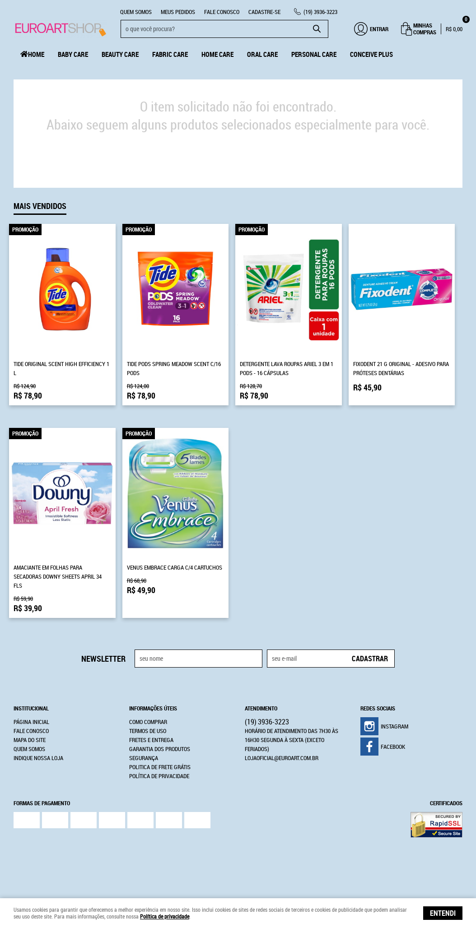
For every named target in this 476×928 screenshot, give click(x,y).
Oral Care (262, 54)
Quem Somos (136, 12)
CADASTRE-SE (264, 12)
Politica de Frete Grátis (160, 767)
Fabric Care (170, 54)
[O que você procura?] (317, 29)
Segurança (143, 758)
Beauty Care (120, 54)
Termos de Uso (147, 731)
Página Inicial (31, 722)
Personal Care (313, 54)
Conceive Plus (371, 54)
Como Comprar (148, 722)
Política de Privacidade (159, 776)
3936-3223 (320, 12)
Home (36, 54)
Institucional (31, 708)
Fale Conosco (221, 12)
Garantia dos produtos (159, 749)
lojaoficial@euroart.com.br (281, 758)
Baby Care (73, 54)
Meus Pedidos (178, 12)
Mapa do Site (30, 740)
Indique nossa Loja (38, 758)
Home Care (217, 54)
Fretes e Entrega (151, 740)
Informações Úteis (153, 708)
